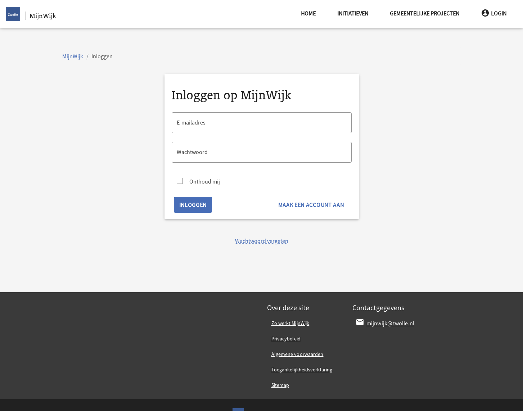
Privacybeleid (286, 338)
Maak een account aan (311, 204)
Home (308, 13)
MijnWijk (72, 56)
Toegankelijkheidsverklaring (302, 369)
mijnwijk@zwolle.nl (390, 323)
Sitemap (280, 385)
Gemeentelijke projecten (424, 13)
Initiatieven (352, 13)
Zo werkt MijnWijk (290, 323)
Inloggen (193, 204)
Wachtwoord (192, 151)
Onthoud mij (204, 181)
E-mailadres (191, 122)
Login (493, 13)
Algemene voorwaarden (297, 354)
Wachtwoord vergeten (261, 240)
